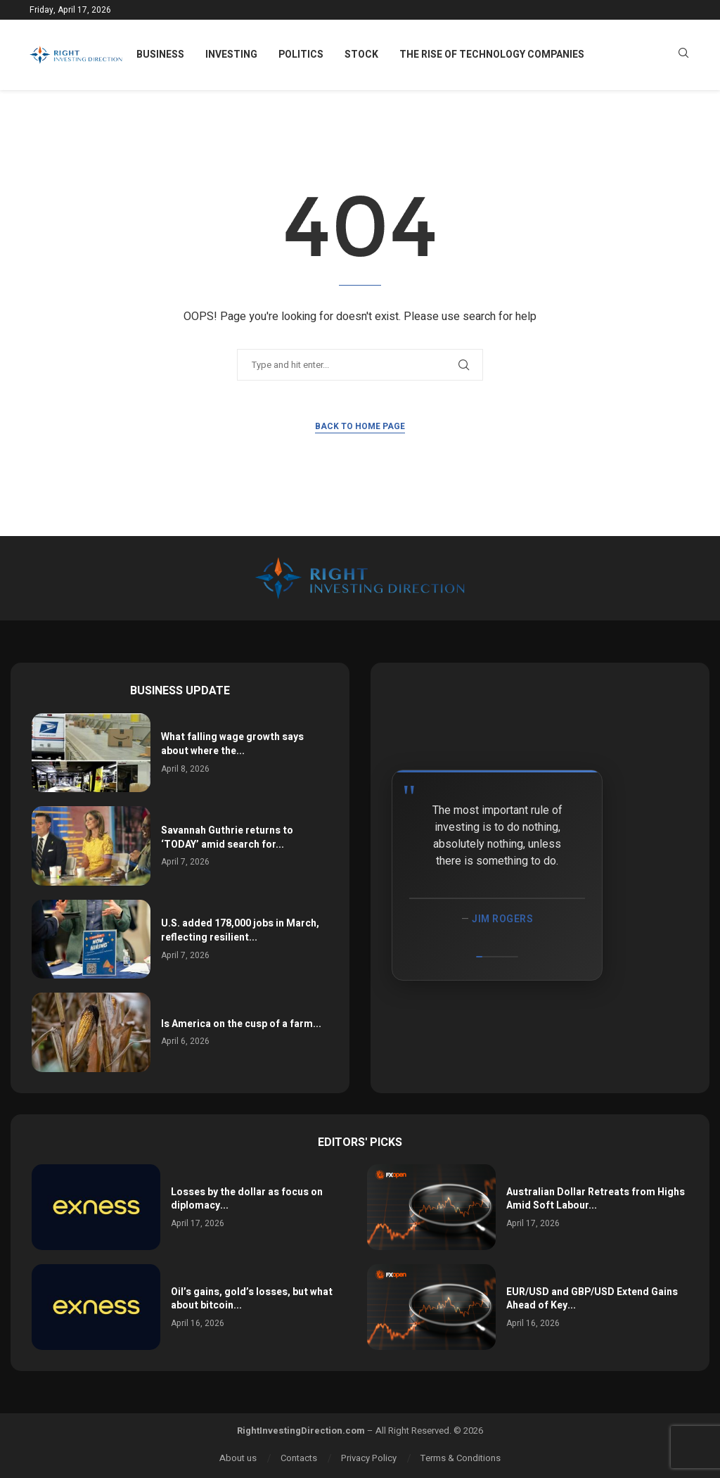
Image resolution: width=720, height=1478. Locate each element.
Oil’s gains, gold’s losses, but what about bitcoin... (252, 1299)
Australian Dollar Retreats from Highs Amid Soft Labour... (595, 1199)
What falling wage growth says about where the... (232, 744)
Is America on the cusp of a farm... (241, 1024)
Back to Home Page (360, 426)
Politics (300, 54)
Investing (231, 54)
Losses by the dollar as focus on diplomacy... (247, 1199)
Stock (361, 54)
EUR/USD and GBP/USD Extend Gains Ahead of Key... (592, 1299)
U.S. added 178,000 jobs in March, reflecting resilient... (240, 930)
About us (238, 1458)
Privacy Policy (369, 1458)
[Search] (683, 55)
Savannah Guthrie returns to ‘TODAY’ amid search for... (227, 837)
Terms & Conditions (460, 1458)
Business (160, 54)
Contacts (299, 1458)
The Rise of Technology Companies (491, 54)
